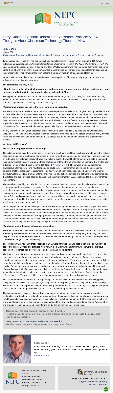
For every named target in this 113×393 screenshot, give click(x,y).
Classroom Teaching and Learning (21, 55)
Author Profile (40, 355)
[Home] (56, 19)
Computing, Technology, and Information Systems (62, 55)
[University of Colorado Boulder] (92, 372)
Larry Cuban (9, 49)
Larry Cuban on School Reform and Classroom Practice (34, 321)
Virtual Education (96, 55)
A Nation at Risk (60, 165)
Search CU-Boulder (98, 384)
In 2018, (71, 64)
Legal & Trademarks (88, 381)
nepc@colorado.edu (31, 385)
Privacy (103, 381)
